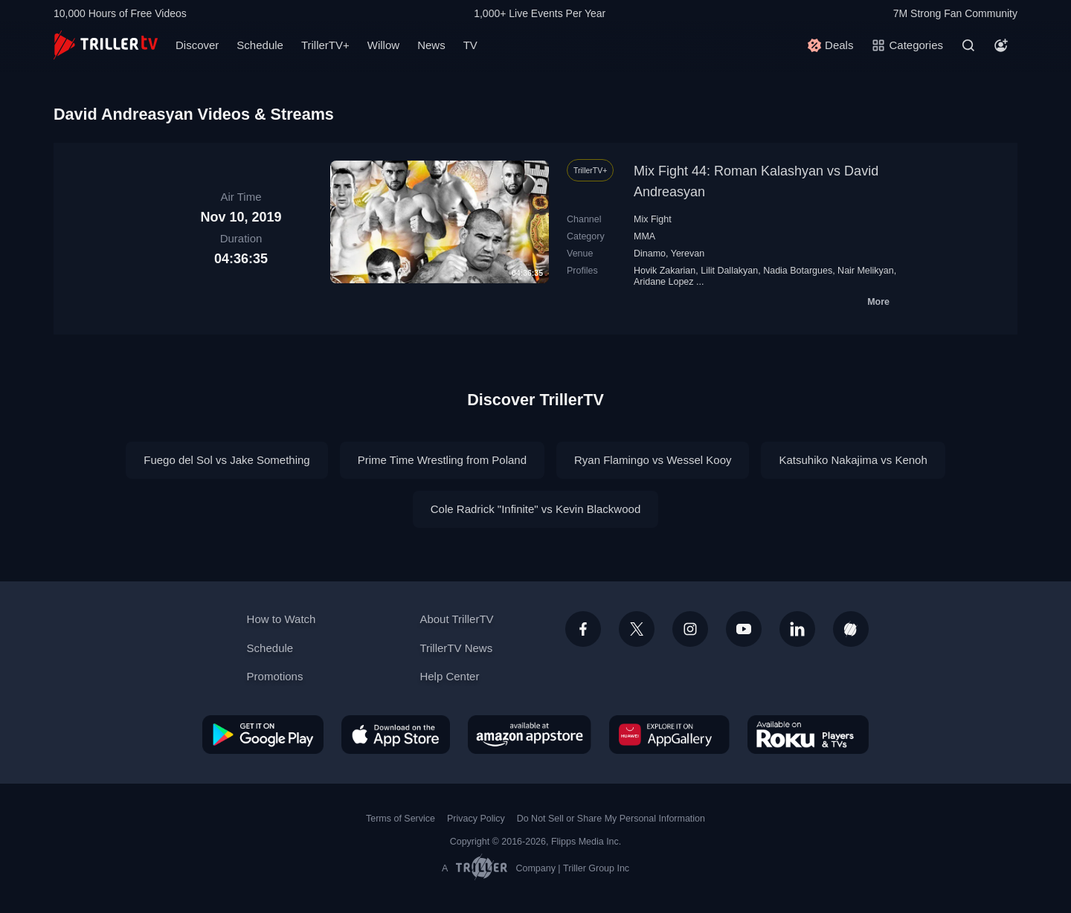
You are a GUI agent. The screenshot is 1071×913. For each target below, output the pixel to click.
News (431, 45)
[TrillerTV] (106, 45)
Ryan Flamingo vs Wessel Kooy (652, 460)
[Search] (968, 45)
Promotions (275, 676)
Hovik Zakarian (664, 270)
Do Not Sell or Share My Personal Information (611, 818)
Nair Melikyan (865, 270)
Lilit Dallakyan (729, 270)
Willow (383, 45)
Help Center (449, 676)
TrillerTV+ (325, 45)
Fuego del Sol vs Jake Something (226, 460)
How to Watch (281, 619)
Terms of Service (400, 818)
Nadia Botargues (797, 270)
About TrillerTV (456, 619)
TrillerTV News (455, 648)
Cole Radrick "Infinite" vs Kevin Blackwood (535, 509)
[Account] (1001, 45)
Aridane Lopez (664, 282)
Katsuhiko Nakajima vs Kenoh (853, 460)
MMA (644, 236)
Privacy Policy (476, 818)
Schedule (260, 45)
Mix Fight (653, 219)
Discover (197, 45)
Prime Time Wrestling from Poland (442, 460)
